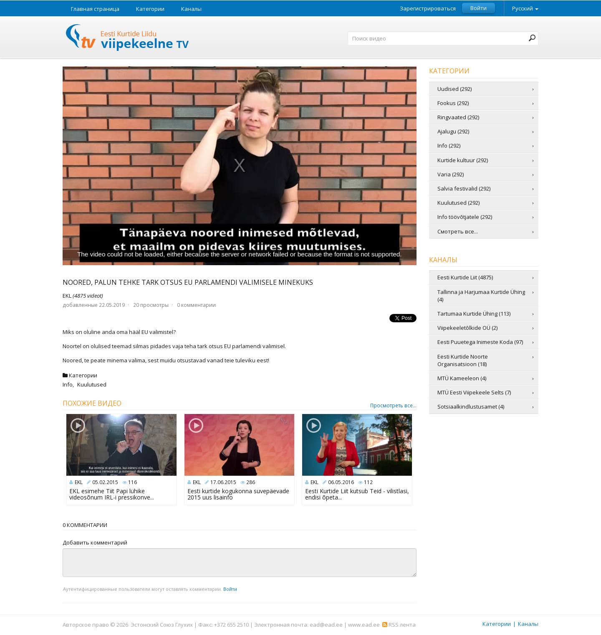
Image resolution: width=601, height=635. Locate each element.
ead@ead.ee (326, 624)
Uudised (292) (454, 89)
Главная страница (95, 9)
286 (250, 482)
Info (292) (448, 145)
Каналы (191, 9)
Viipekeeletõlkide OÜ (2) (467, 327)
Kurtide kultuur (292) (462, 160)
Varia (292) (450, 174)
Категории (150, 9)
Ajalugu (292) (453, 131)
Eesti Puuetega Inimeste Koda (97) (480, 342)
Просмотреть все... (393, 405)
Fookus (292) (453, 103)
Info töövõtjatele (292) (464, 217)
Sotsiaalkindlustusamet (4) (470, 406)
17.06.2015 (223, 482)
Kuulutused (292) (458, 202)
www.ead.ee (364, 624)
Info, (69, 384)
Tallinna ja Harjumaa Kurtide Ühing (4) (481, 295)
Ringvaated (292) (458, 117)
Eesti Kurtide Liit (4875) (465, 277)
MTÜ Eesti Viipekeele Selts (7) (474, 392)
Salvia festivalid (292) (463, 188)
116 (132, 482)
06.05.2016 (341, 482)
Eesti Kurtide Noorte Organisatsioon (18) (462, 360)
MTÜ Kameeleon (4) (461, 378)
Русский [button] (525, 8)
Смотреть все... (457, 231)
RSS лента (399, 624)
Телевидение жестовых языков (128, 38)
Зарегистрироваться (428, 8)
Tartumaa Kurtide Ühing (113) (473, 313)
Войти (478, 8)
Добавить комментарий (95, 542)
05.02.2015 (105, 482)
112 (368, 482)
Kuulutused (91, 384)
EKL (83, 295)
